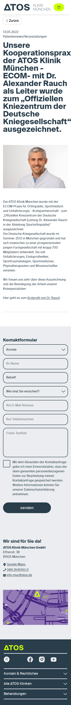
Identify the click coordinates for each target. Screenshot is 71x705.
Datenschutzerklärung (39, 489)
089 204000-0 (18, 569)
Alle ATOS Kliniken (35, 684)
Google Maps (16, 564)
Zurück (12, 21)
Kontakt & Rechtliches (35, 674)
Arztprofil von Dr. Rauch (43, 298)
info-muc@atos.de (19, 575)
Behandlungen (35, 694)
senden (27, 507)
